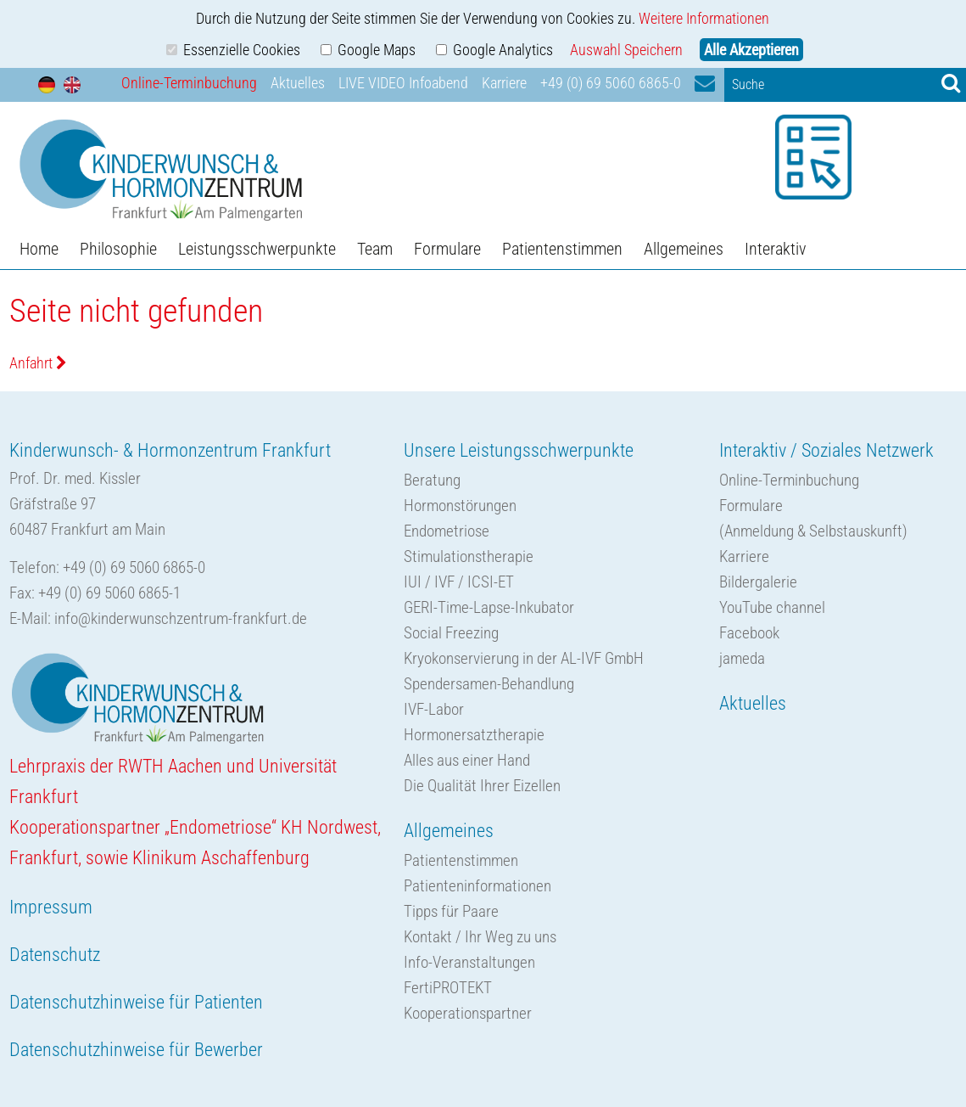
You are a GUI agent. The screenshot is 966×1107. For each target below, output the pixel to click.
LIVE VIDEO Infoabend (403, 83)
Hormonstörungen (460, 505)
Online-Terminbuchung (189, 83)
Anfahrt (38, 363)
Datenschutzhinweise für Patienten (136, 1002)
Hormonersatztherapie (474, 735)
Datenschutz (54, 954)
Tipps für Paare (451, 911)
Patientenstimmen (562, 248)
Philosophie (118, 248)
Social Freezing (451, 633)
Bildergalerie (758, 582)
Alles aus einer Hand (467, 760)
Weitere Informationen (704, 18)
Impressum (50, 907)
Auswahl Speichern (626, 50)
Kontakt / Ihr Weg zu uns (480, 937)
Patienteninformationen (477, 886)
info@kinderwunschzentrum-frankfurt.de (180, 618)
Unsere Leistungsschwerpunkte (519, 450)
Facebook (749, 633)
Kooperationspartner (468, 1013)
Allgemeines (683, 248)
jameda (742, 658)
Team (375, 248)
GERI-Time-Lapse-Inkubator (489, 607)
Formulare (447, 248)
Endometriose (446, 531)
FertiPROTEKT (448, 987)
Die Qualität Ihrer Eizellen (482, 785)
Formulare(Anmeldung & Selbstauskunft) (813, 518)
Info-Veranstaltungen (469, 962)
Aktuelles (298, 83)
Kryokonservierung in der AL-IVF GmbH (524, 658)
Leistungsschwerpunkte (257, 248)
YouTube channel (772, 607)
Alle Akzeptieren (751, 50)
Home (39, 248)
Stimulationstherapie (468, 556)
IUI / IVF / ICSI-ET (459, 582)
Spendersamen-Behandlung (489, 684)
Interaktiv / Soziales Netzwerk (826, 450)
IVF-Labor (434, 709)
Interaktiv (775, 248)
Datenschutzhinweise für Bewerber (136, 1049)
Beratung (432, 480)
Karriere (504, 83)
